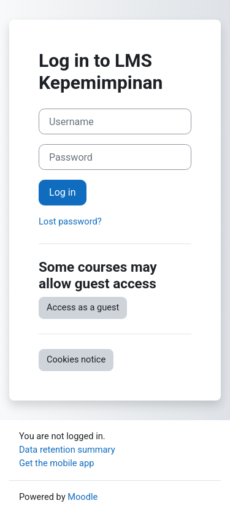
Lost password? (70, 221)
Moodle (82, 496)
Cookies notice (76, 359)
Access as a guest (83, 307)
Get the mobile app (56, 463)
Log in (62, 192)
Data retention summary (67, 449)
